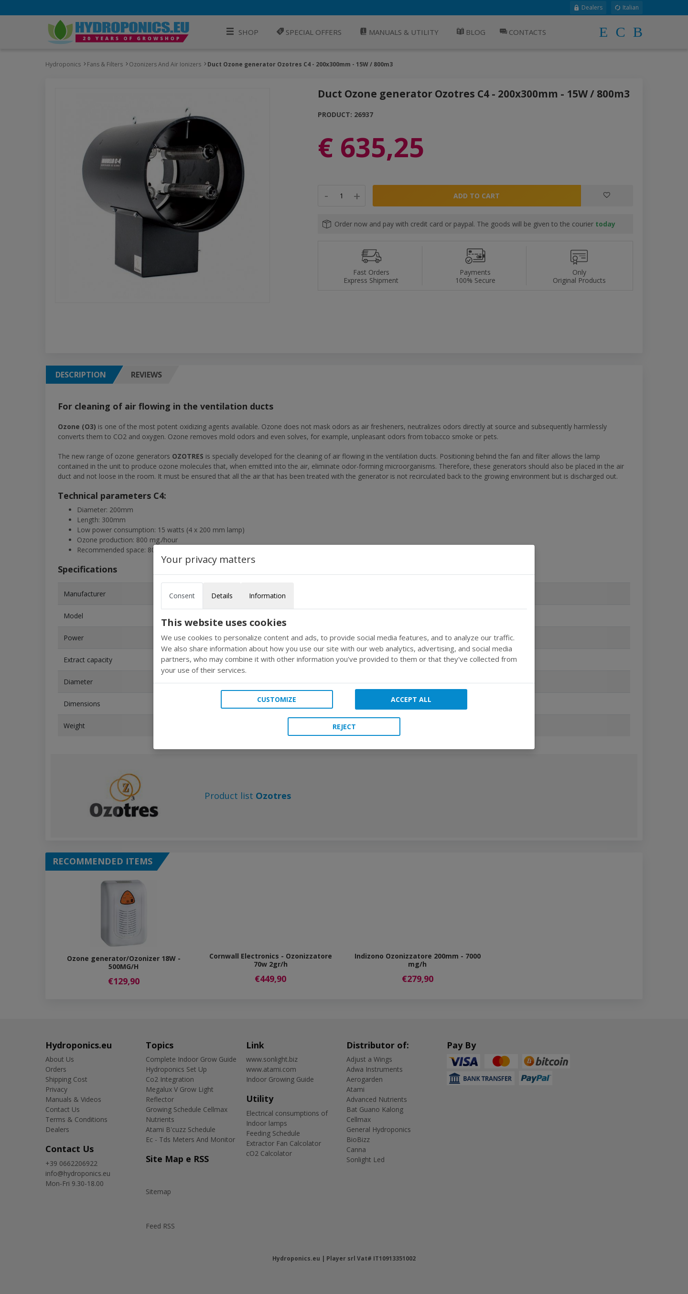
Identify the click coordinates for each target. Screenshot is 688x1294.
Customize (276, 699)
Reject (344, 726)
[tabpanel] (344, 646)
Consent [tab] (182, 595)
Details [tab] (222, 595)
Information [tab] (267, 595)
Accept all (411, 699)
